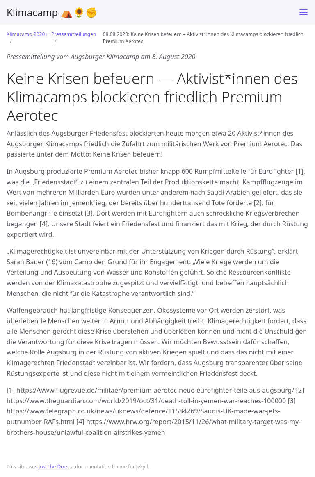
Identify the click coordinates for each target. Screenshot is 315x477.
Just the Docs (53, 466)
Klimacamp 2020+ (27, 34)
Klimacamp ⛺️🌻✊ (52, 12)
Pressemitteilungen (73, 34)
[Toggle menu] (303, 12)
